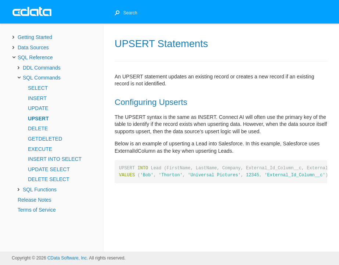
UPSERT (38, 118)
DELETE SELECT (48, 179)
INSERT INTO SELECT (55, 159)
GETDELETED (45, 139)
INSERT (37, 98)
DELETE (38, 128)
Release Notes (34, 200)
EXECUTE (40, 149)
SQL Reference (35, 57)
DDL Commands (42, 68)
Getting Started (35, 37)
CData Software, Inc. (67, 258)
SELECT (38, 88)
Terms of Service (37, 210)
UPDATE (38, 108)
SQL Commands (42, 78)
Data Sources (33, 47)
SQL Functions (40, 189)
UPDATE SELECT (49, 169)
